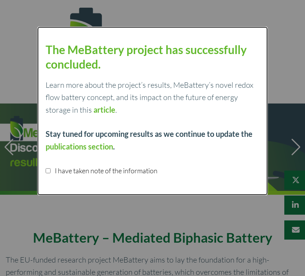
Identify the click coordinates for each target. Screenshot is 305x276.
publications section (79, 146)
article (104, 109)
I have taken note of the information (101, 170)
